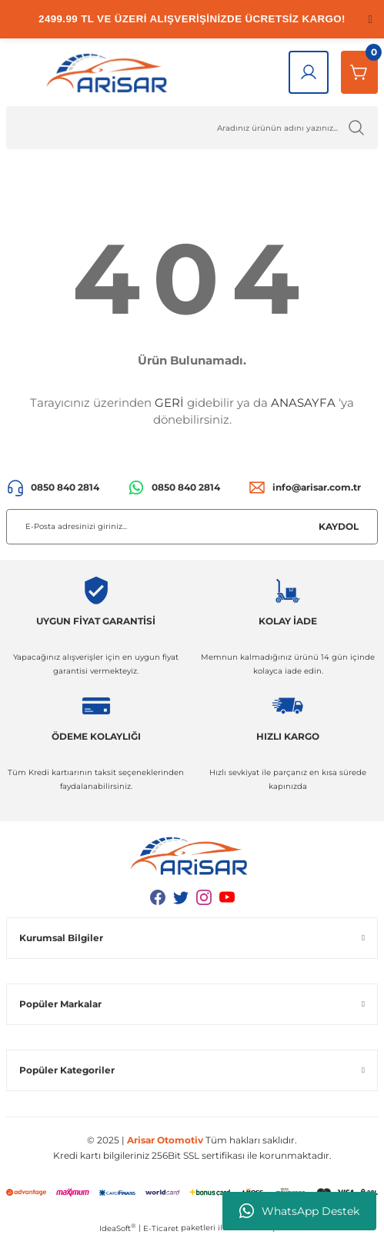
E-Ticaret (161, 1228)
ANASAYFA (303, 402)
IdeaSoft (117, 1228)
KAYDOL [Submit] (339, 526)
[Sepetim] (359, 72)
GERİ (169, 402)
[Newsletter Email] (192, 526)
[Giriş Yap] (308, 72)
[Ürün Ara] (192, 127)
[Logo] (110, 72)
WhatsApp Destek (299, 1211)
